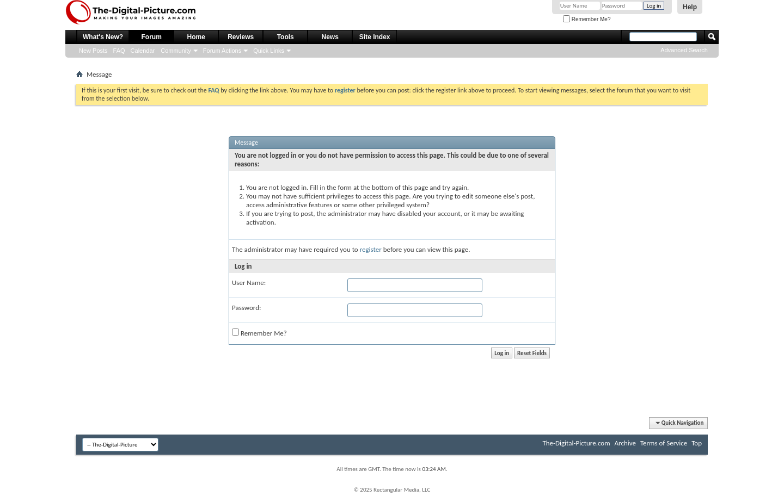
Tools (285, 37)
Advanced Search (684, 50)
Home (196, 37)
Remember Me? (586, 19)
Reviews (241, 37)
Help (690, 7)
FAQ (119, 50)
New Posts (93, 50)
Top (696, 443)
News (330, 37)
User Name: (249, 282)
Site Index (374, 37)
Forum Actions (222, 50)
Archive (625, 443)
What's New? (103, 37)
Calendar (143, 50)
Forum (152, 37)
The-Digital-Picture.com (576, 443)
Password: (246, 307)
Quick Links (268, 50)
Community (176, 50)
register (371, 249)
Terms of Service (663, 443)
